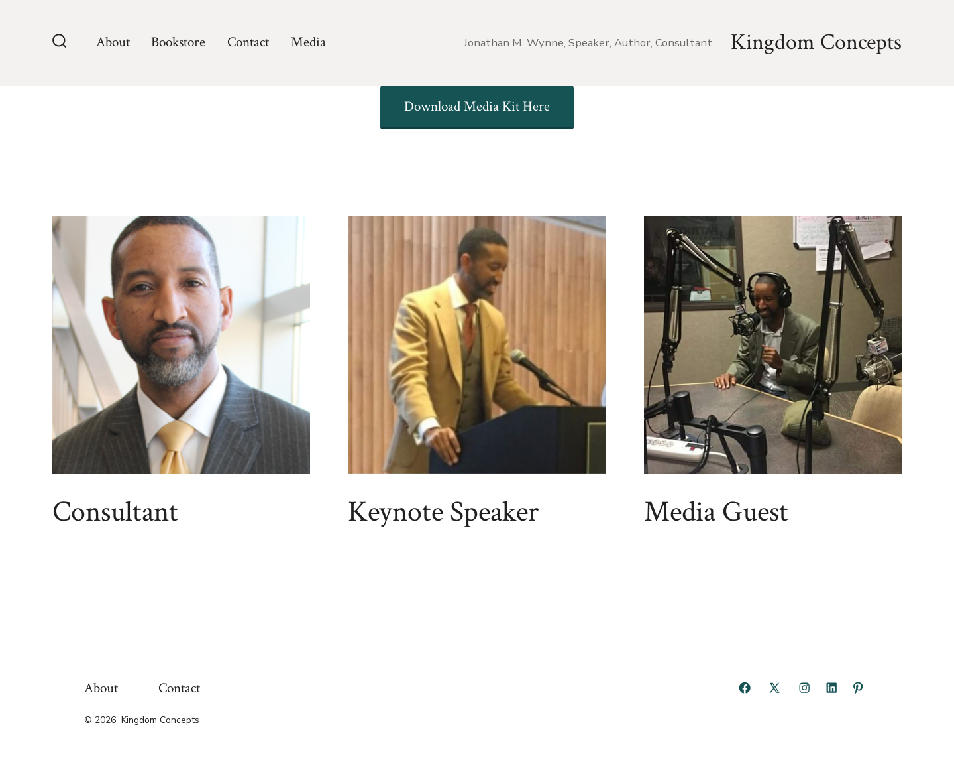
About (113, 42)
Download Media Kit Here (477, 106)
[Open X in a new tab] (774, 688)
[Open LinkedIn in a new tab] (831, 688)
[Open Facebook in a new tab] (745, 688)
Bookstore (178, 42)
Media (308, 42)
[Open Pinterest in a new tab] (858, 688)
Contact (248, 42)
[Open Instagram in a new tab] (804, 688)
